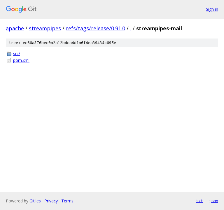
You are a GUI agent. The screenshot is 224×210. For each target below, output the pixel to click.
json (213, 200)
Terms (67, 201)
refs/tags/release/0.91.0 (95, 28)
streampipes (45, 28)
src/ (16, 53)
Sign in (212, 9)
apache (15, 28)
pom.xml (21, 60)
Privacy (51, 201)
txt (199, 200)
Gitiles (35, 201)
